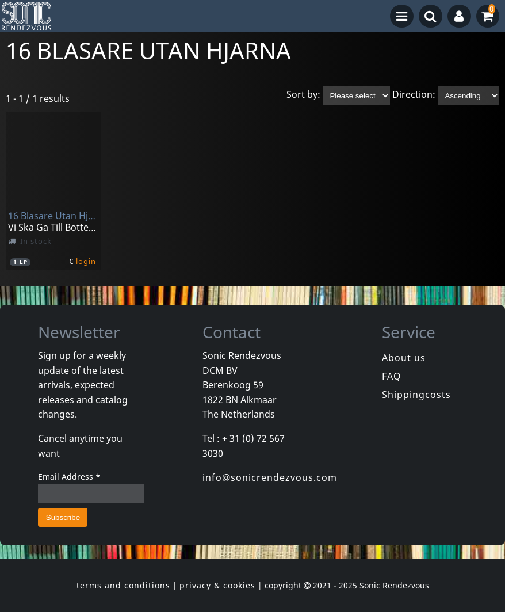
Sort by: (303, 95)
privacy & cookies (217, 585)
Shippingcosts (416, 394)
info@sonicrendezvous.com (269, 477)
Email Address (69, 476)
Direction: (413, 95)
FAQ (391, 376)
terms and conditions (123, 585)
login (86, 261)
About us (404, 357)
